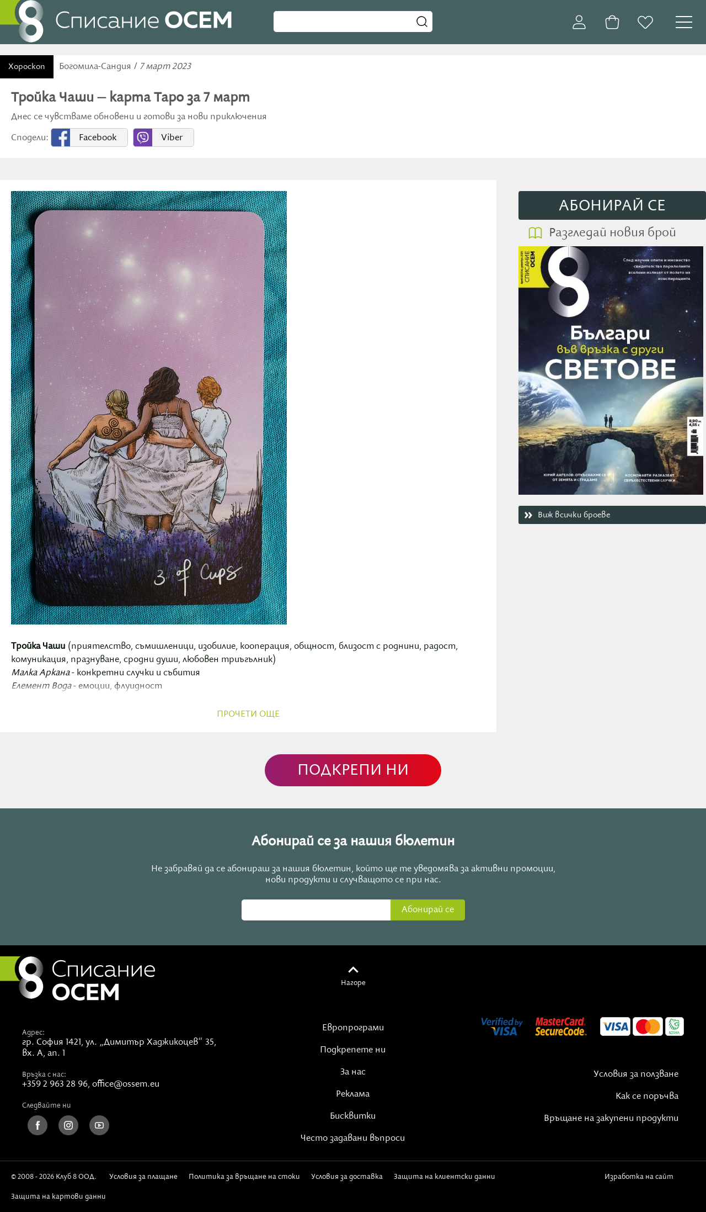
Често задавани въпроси (353, 1138)
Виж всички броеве (574, 515)
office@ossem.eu (125, 1084)
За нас (353, 1072)
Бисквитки (353, 1116)
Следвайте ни (46, 1105)
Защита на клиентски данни (444, 1176)
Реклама (353, 1094)
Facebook (97, 138)
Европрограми (353, 1028)
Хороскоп (26, 67)
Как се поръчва (647, 1096)
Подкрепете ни (353, 1050)
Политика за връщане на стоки (244, 1176)
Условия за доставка (347, 1176)
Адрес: (33, 1032)
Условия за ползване (635, 1074)
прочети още (248, 714)
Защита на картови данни (58, 1196)
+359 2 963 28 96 (55, 1084)
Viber (172, 138)
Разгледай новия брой (612, 233)
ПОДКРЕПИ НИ (353, 770)
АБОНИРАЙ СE (612, 206)
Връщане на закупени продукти (611, 1118)
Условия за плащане (143, 1176)
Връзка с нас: (44, 1074)
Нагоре (353, 982)
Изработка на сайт (641, 1180)
